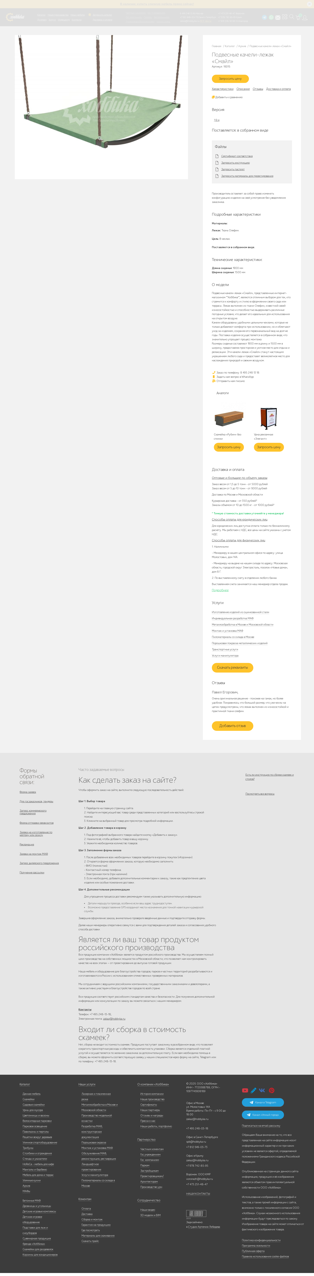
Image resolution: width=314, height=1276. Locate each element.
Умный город (163, 21)
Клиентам (84, 1202)
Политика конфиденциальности (261, 1243)
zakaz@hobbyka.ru (189, 21)
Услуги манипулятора (225, 657)
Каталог (41, 14)
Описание (243, 90)
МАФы (26, 1194)
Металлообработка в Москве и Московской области (242, 626)
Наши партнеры (150, 1113)
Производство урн (151, 1190)
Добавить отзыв (232, 727)
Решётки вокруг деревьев (37, 1140)
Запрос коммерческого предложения (33, 815)
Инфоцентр (64, 19)
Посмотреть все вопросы (260, 797)
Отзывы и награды (151, 1118)
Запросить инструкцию (235, 164)
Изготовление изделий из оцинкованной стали (240, 613)
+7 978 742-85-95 (227, 17)
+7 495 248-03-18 (197, 1131)
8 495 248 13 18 (187, 13)
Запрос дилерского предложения (39, 870)
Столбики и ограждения (37, 1156)
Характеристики (222, 90)
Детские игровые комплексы (39, 1214)
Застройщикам (161, 17)
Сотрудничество (147, 1203)
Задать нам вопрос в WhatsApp (233, 378)
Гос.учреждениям (150, 1157)
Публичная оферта (253, 1254)
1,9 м (216, 121)
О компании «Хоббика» (151, 1087)
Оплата (86, 1211)
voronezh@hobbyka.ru (199, 1182)
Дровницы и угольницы (37, 1209)
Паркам (148, 17)
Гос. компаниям (134, 17)
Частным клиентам (136, 12)
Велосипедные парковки (37, 1124)
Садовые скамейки (34, 1107)
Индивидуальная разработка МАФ (233, 619)
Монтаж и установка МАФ (227, 632)
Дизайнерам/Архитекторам (140, 21)
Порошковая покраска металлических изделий (240, 644)
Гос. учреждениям (156, 12)
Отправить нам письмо (228, 382)
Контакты (77, 19)
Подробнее (220, 591)
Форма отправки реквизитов (36, 827)
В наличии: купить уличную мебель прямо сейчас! (157, 4)
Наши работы (77, 14)
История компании (152, 1097)
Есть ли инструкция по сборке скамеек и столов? (270, 778)
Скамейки (28, 1102)
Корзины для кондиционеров (40, 1257)
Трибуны (28, 1151)
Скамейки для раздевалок (38, 1252)
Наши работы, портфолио (156, 1129)
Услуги (52, 19)
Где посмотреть (91, 1233)
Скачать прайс (90, 1244)
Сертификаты (148, 1107)
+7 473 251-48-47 (226, 13)
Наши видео (147, 1213)
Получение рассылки (32, 880)
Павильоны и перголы (36, 1134)
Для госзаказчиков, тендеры (36, 803)
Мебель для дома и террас (38, 1178)
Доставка (87, 1217)
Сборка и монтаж (92, 1222)
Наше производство (58, 14)
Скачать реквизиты (232, 669)
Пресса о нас (147, 1124)
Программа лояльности (256, 1248)
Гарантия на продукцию (96, 1228)
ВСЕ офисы (205, 21)
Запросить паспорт (233, 171)
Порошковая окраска (94, 1145)
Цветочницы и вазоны (36, 1118)
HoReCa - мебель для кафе (38, 1167)
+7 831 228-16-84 (226, 21)
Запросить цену (232, 80)
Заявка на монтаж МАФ (34, 860)
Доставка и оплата (102, 19)
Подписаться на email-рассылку (261, 1128)
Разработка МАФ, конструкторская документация (92, 1135)
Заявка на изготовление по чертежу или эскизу (36, 838)
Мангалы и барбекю (35, 1172)
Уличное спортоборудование (40, 1145)
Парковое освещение (35, 1129)
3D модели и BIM (150, 1218)
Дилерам (42, 19)
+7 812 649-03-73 (189, 17)
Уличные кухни (32, 1183)
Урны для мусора (33, 1113)
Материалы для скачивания (98, 1238)
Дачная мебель (31, 1097)
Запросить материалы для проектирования (247, 177)
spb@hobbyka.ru (196, 1144)
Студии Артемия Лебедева (204, 1230)
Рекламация (27, 850)
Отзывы (258, 90)
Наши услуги (86, 1087)
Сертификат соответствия (237, 157)
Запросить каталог (102, 14)
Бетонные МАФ (32, 1203)
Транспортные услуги (225, 651)
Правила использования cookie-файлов (265, 1259)
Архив (26, 1188)
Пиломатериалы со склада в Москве (233, 638)
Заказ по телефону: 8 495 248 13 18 (235, 374)
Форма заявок (28, 793)
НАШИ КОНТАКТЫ (198, 1196)
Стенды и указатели (35, 1161)
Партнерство (145, 1142)
